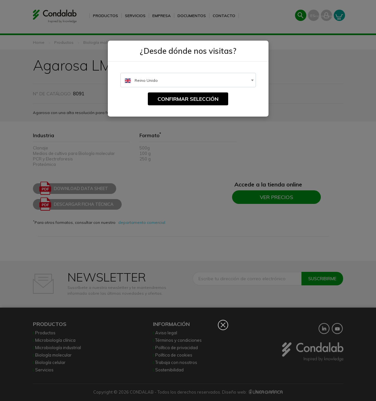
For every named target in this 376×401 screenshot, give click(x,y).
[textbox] (188, 80)
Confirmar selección (188, 99)
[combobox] (188, 80)
